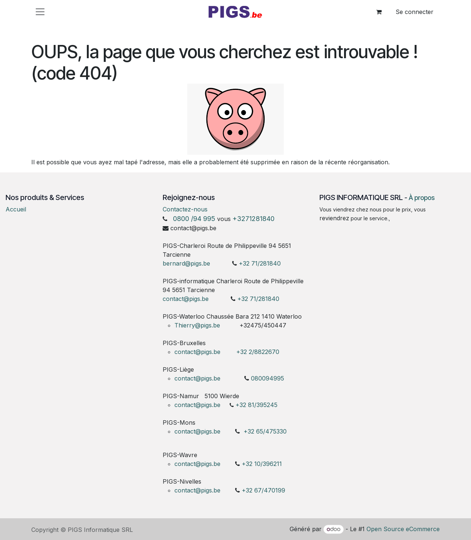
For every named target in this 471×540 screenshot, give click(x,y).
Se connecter (414, 11)
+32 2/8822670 (257, 351)
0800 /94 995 (194, 218)
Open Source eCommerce (403, 529)
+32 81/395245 (256, 404)
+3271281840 (254, 218)
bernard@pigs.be (186, 263)
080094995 (267, 378)
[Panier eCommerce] (378, 12)
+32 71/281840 (260, 263)
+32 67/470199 (263, 490)
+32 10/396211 (262, 463)
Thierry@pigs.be (197, 325)
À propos (422, 197)
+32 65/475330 (265, 431)
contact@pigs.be (186, 298)
